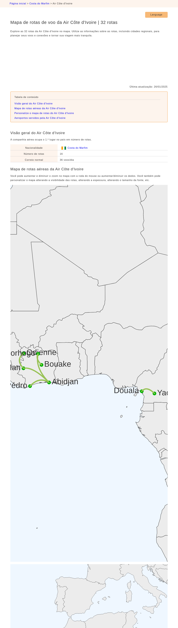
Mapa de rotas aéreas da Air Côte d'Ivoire (40, 108)
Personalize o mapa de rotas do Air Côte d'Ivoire (44, 113)
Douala (126, 390)
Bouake (57, 364)
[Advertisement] (89, 61)
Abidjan (65, 381)
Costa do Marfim (39, 3)
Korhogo (20, 353)
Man (13, 367)
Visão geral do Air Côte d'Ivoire (33, 103)
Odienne (42, 352)
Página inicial (18, 3)
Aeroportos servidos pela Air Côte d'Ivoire (40, 118)
